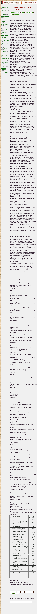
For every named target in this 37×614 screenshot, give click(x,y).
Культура (3, 21)
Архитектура (4, 7)
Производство (5, 48)
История (3, 18)
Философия (4, 62)
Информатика (5, 16)
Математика (4, 29)
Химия (3, 66)
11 (30, 12)
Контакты (34, 5)
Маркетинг (4, 26)
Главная (28, 5)
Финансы (3, 65)
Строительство (5, 58)
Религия (3, 51)
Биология (3, 10)
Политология (4, 43)
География (4, 11)
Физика (3, 60)
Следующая (16, 14)
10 (29, 12)
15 (12, 14)
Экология (3, 68)
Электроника (4, 72)
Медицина (4, 32)
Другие (3, 14)
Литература (4, 24)
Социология (4, 52)
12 (32, 12)
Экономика (4, 69)
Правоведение (5, 45)
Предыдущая (13, 12)
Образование (4, 37)
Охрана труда (5, 40)
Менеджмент (4, 35)
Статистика (4, 55)
